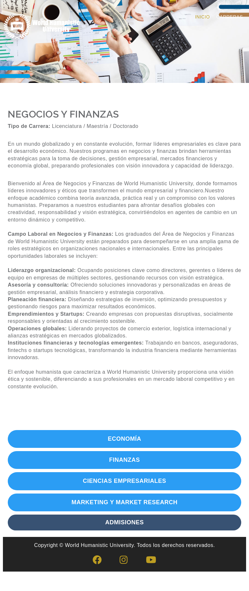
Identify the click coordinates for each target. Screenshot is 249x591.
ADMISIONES (124, 522)
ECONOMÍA (124, 439)
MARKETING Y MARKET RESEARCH (125, 502)
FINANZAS (124, 460)
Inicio (202, 16)
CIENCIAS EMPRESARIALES (124, 481)
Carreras (229, 16)
